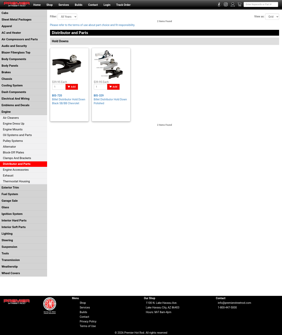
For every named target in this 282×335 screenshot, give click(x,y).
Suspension (9, 247)
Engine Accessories (16, 169)
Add (72, 86)
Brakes (6, 72)
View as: (259, 16)
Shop (49, 4)
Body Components (14, 59)
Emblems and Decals (15, 105)
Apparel (7, 26)
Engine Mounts (12, 129)
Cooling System (12, 85)
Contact (93, 4)
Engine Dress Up (13, 123)
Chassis (7, 79)
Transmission (11, 260)
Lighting (7, 233)
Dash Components (14, 92)
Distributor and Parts (16, 164)
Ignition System (12, 214)
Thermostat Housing (16, 181)
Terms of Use (88, 326)
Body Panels (10, 65)
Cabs (5, 13)
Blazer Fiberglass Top (16, 52)
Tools (5, 253)
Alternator (9, 146)
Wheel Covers (11, 273)
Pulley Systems (13, 141)
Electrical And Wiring (15, 98)
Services (64, 4)
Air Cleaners (11, 118)
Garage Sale (10, 200)
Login (106, 4)
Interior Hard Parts (14, 220)
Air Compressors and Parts (20, 39)
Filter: (53, 16)
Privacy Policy (88, 321)
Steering (7, 240)
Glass (5, 207)
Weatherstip (10, 266)
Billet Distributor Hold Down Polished (110, 99)
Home (37, 4)
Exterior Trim (10, 187)
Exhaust (8, 175)
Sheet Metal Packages (16, 19)
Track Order (123, 4)
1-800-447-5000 (227, 307)
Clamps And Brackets (17, 158)
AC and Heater (11, 32)
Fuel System (10, 194)
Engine (6, 112)
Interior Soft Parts (14, 227)
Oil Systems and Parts (17, 135)
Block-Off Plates (13, 152)
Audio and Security (14, 46)
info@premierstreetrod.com (234, 302)
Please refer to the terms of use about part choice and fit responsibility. (92, 25)
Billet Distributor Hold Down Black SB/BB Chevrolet (68, 99)
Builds (78, 4)
